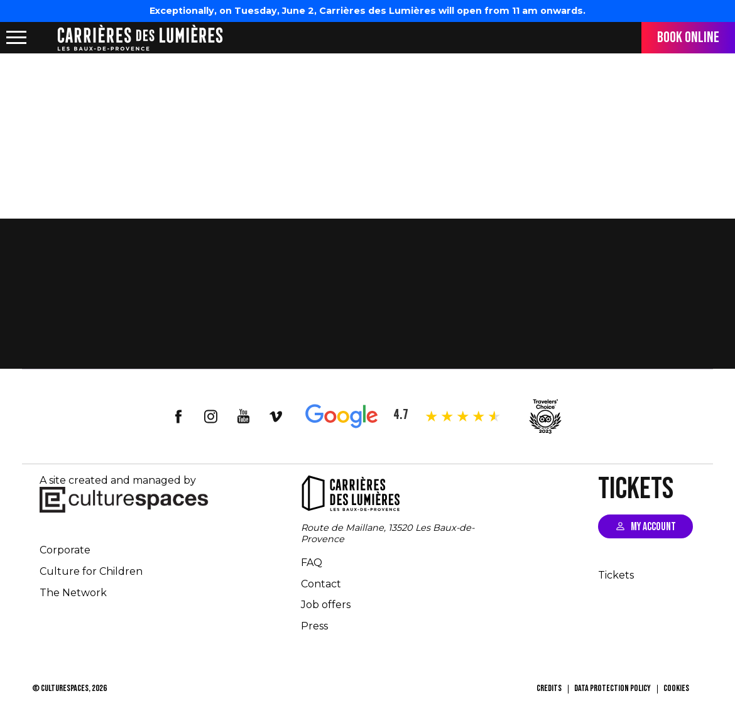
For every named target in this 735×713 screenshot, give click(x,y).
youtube (244, 416)
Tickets (616, 575)
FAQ (311, 563)
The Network (73, 593)
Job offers (326, 605)
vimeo (276, 416)
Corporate (65, 550)
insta (211, 416)
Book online (688, 37)
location (44, 37)
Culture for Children (91, 571)
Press (314, 626)
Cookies (676, 688)
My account (653, 526)
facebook (178, 416)
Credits (549, 688)
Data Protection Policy (612, 688)
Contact (321, 584)
